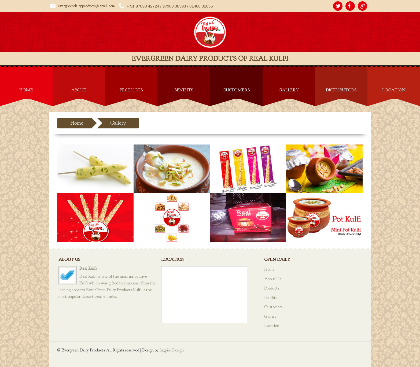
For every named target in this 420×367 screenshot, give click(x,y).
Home (26, 90)
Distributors (341, 90)
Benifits (183, 90)
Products (131, 90)
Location (394, 90)
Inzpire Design (172, 350)
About (78, 90)
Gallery (289, 90)
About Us (272, 278)
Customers (236, 90)
